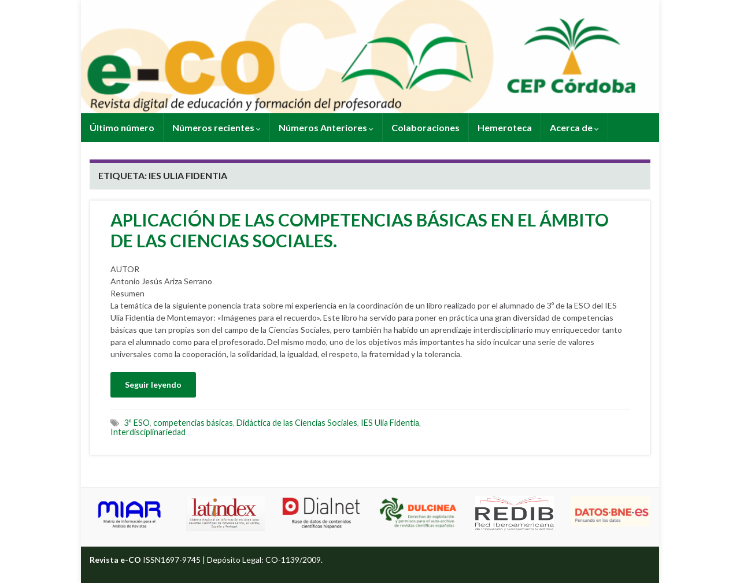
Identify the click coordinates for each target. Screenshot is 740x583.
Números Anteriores (326, 127)
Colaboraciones (425, 127)
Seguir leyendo (153, 384)
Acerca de (574, 127)
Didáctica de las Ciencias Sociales (296, 423)
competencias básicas (193, 423)
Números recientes (216, 127)
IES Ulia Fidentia (390, 423)
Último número (122, 127)
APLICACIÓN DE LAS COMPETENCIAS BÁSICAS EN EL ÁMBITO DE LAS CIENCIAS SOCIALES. (359, 230)
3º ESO (137, 423)
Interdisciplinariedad (148, 432)
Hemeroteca (505, 127)
